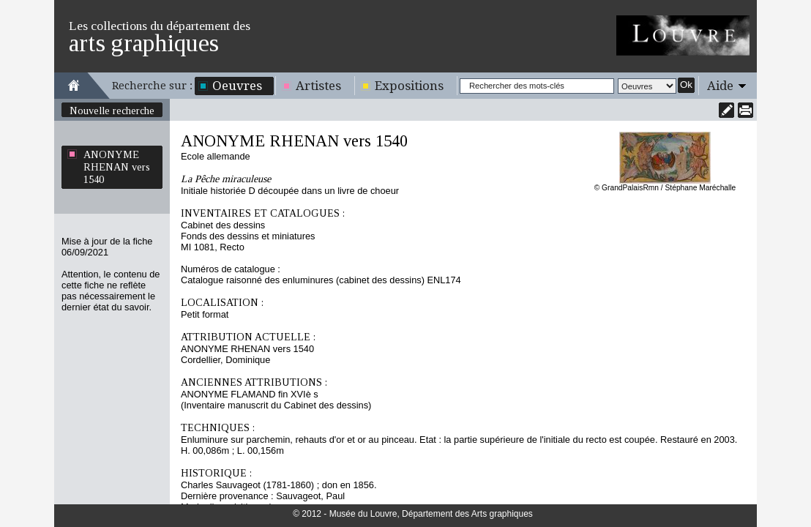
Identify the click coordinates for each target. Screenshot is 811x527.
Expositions (409, 85)
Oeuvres (237, 85)
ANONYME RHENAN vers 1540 (116, 167)
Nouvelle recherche (112, 110)
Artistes (318, 85)
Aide (720, 85)
